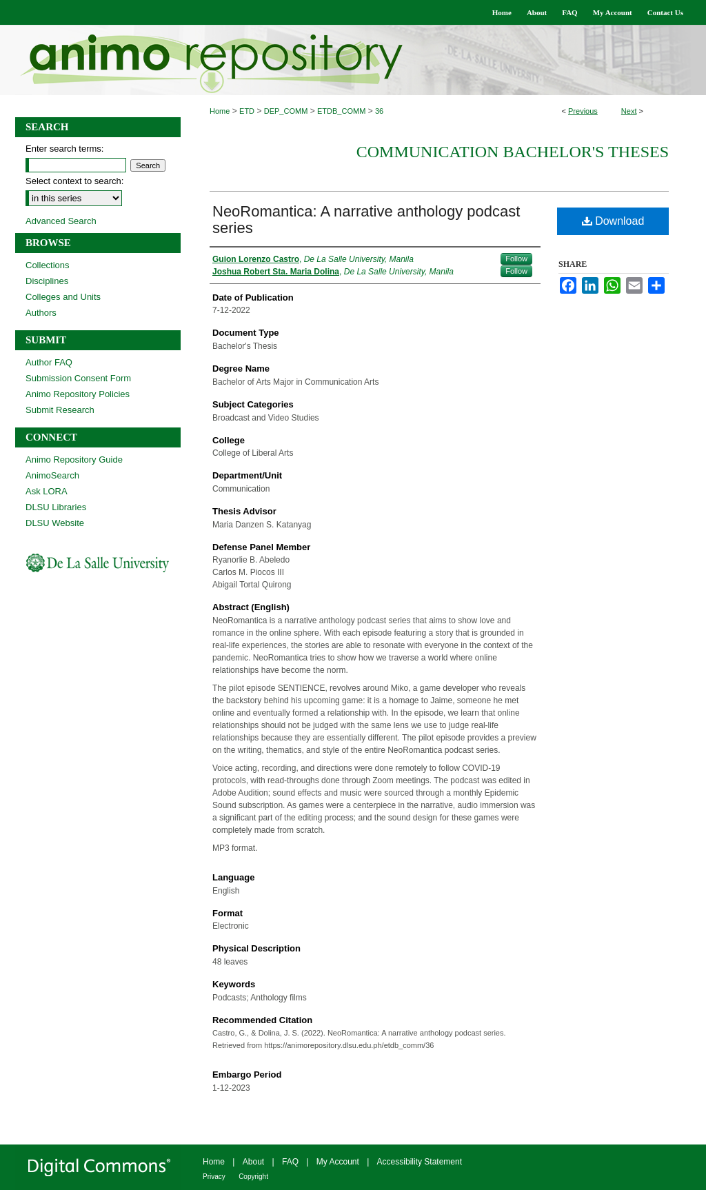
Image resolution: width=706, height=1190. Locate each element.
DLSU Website (55, 523)
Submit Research (60, 410)
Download (613, 221)
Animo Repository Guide (74, 459)
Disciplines (47, 281)
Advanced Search (61, 221)
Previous (583, 111)
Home (220, 111)
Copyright (253, 1176)
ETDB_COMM (341, 111)
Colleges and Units (63, 297)
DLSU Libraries (56, 507)
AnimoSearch (52, 475)
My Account (337, 1162)
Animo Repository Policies (78, 394)
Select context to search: (74, 181)
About (253, 1162)
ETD (246, 111)
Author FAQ (49, 362)
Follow (516, 258)
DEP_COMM (286, 111)
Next (629, 111)
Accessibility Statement (419, 1162)
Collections (48, 265)
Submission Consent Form (78, 378)
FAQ (290, 1162)
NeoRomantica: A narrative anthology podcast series (366, 219)
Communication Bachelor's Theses (512, 152)
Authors (41, 312)
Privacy (214, 1176)
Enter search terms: (64, 148)
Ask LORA (47, 491)
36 (379, 111)
